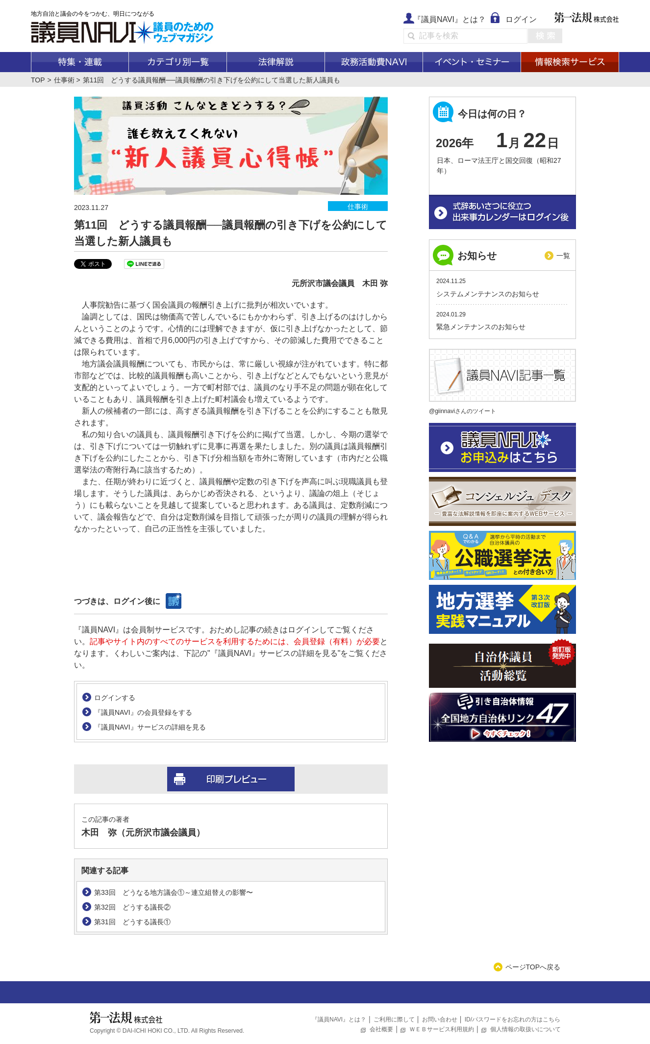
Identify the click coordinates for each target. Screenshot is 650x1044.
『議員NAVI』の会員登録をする (143, 712)
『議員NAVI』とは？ (449, 19)
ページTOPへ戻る (533, 967)
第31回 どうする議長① (132, 922)
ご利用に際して (394, 1019)
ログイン (521, 19)
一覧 (563, 256)
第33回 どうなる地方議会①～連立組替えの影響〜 (173, 892)
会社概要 (381, 1029)
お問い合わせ (439, 1019)
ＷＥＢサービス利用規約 (441, 1029)
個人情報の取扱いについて (525, 1029)
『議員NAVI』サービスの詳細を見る (150, 727)
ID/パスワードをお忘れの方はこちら (512, 1019)
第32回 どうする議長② (132, 907)
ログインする (114, 698)
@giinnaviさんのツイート (462, 411)
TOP (38, 80)
